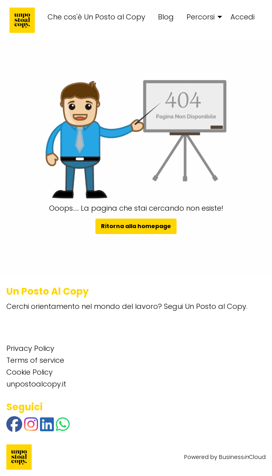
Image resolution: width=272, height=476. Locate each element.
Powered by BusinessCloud (225, 457)
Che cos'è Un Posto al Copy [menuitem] (96, 17)
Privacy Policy (30, 348)
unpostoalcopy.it (36, 384)
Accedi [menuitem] (242, 17)
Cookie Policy (29, 372)
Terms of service (35, 360)
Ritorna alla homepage (136, 226)
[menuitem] (202, 17)
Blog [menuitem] (166, 17)
